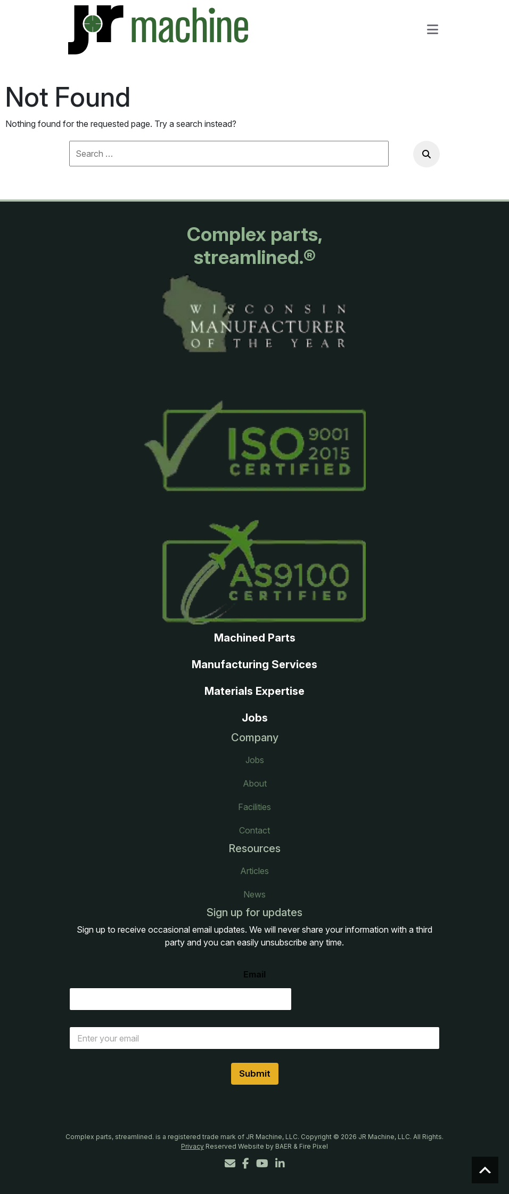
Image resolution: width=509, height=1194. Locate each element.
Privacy (192, 1146)
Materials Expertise (254, 691)
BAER (283, 1146)
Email (254, 974)
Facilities (254, 807)
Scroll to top (485, 1170)
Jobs (255, 717)
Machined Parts (254, 637)
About (255, 783)
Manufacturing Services (254, 664)
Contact (254, 830)
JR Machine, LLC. (385, 1137)
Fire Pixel (313, 1146)
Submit (254, 1073)
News (254, 894)
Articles (254, 871)
